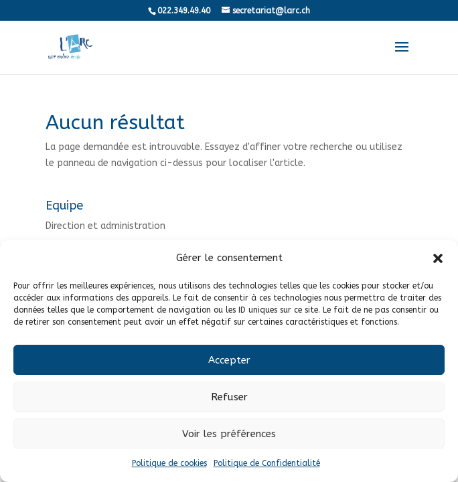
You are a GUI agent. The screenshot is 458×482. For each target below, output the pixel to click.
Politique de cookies (169, 463)
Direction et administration (105, 226)
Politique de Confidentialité (267, 463)
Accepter (229, 360)
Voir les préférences (229, 434)
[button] (438, 258)
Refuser (229, 397)
